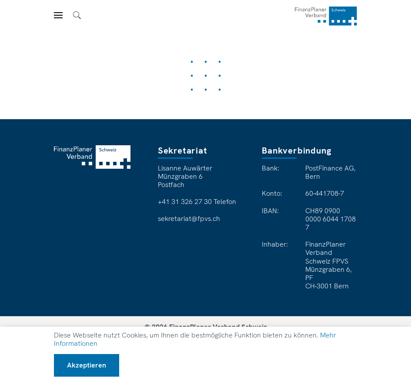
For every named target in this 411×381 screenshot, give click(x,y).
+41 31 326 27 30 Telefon (197, 201)
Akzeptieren (86, 365)
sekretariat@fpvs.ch (189, 218)
